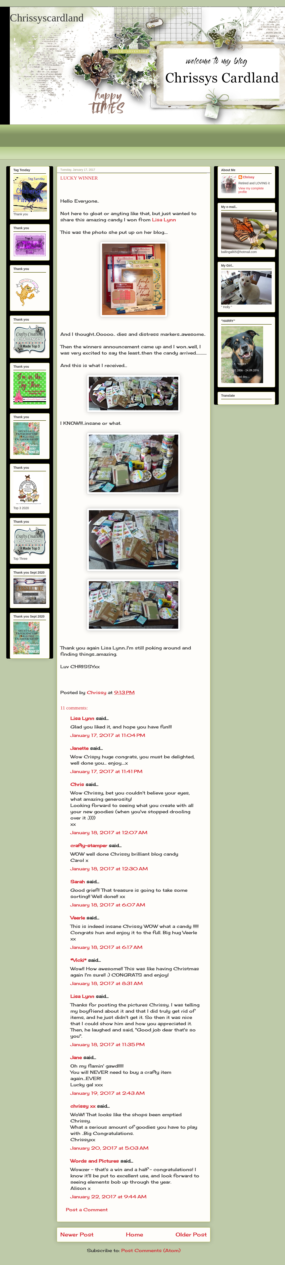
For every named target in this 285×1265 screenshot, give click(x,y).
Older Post (191, 1234)
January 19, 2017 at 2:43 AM (107, 1093)
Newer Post (77, 1234)
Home (134, 1234)
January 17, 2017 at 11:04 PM (107, 735)
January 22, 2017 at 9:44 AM (108, 1196)
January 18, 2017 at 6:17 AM (106, 947)
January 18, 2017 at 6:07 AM (107, 905)
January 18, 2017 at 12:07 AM (108, 832)
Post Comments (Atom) (150, 1250)
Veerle (77, 918)
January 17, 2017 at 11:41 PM (106, 771)
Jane (76, 1057)
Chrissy (248, 177)
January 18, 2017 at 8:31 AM (106, 983)
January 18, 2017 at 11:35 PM (107, 1044)
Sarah (77, 881)
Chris (77, 784)
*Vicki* (78, 960)
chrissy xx (82, 1106)
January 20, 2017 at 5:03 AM (109, 1148)
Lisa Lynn (164, 219)
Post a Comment (87, 1209)
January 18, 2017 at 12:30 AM (109, 868)
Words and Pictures (94, 1161)
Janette (79, 748)
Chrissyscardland (47, 18)
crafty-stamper (88, 845)
